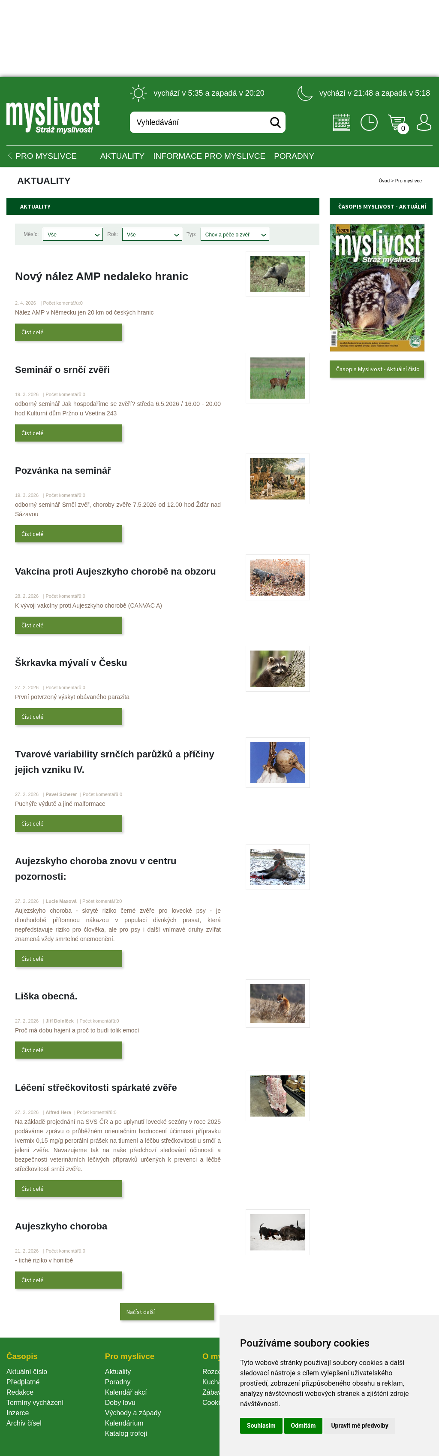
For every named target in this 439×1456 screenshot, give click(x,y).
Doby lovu (120, 1402)
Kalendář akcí (126, 1392)
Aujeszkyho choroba (61, 1226)
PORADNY (294, 155)
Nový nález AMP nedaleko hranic (102, 276)
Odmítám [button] (303, 1425)
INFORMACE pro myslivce (209, 155)
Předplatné (22, 1382)
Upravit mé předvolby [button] (359, 1425)
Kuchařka (217, 1382)
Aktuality (122, 155)
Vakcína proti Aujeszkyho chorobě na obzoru (115, 571)
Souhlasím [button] (261, 1425)
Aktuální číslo (26, 1371)
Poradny (118, 1382)
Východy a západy (133, 1413)
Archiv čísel (24, 1423)
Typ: (191, 234)
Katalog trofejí (126, 1433)
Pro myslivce (408, 180)
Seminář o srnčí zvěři (62, 369)
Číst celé (32, 332)
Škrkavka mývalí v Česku (71, 662)
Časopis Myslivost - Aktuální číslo (378, 369)
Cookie (214, 1402)
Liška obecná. (46, 996)
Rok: (112, 234)
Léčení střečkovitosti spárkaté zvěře (96, 1087)
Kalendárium (124, 1423)
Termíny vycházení (34, 1402)
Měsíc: (31, 234)
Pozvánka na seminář (63, 470)
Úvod (384, 180)
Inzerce (17, 1413)
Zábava (213, 1392)
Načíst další (140, 1312)
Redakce (19, 1392)
